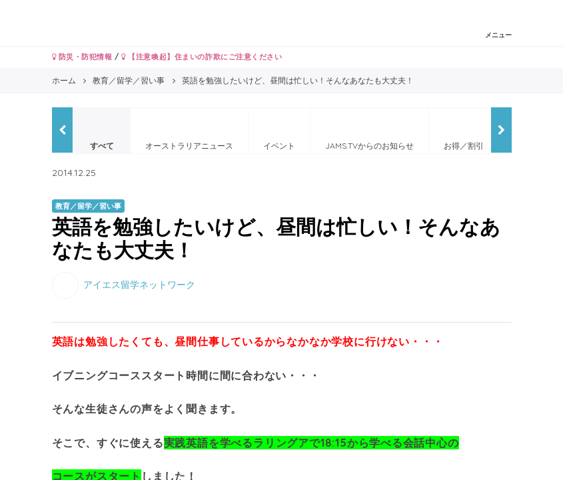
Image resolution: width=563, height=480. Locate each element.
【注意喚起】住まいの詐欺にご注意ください (201, 56)
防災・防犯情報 (82, 56)
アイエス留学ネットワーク (139, 285)
